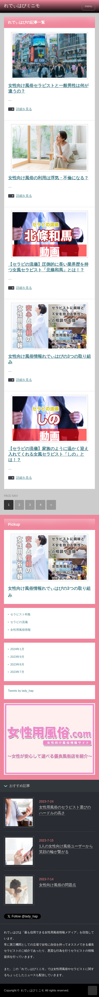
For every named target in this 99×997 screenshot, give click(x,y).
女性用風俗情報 (20, 629)
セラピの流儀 (19, 622)
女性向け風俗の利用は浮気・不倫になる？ (48, 178)
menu (88, 6)
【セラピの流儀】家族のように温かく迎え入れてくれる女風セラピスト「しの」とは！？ (48, 454)
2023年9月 (17, 656)
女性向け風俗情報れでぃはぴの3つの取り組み (49, 592)
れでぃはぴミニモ (32, 990)
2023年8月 (17, 664)
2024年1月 (17, 649)
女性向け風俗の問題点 (57, 885)
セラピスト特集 (20, 614)
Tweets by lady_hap (21, 690)
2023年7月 (17, 671)
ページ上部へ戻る (92, 990)
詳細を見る (24, 109)
